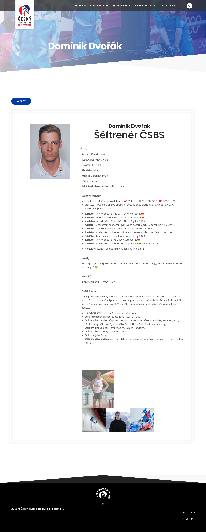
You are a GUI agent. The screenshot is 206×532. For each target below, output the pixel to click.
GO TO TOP (188, 512)
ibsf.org (138, 248)
